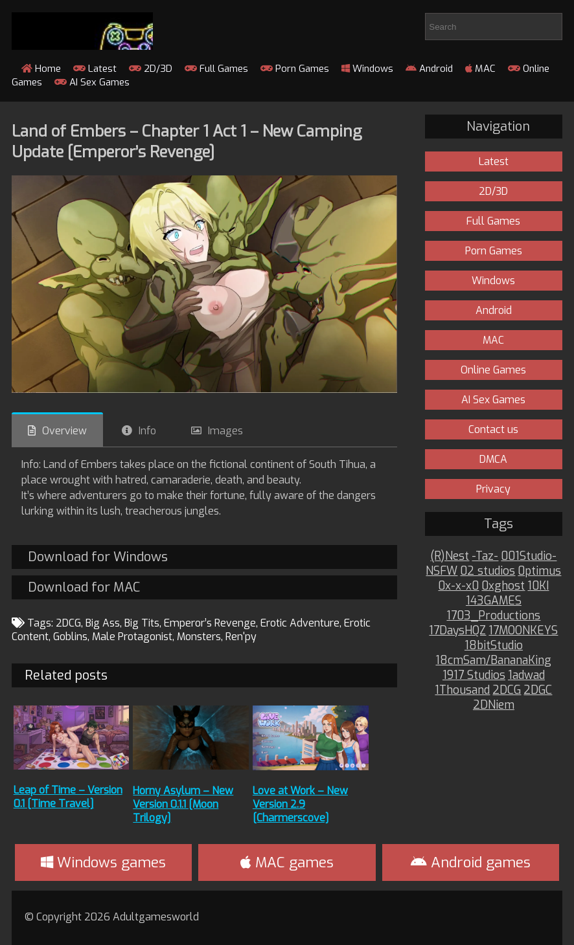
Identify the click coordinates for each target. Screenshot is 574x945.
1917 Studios (473, 675)
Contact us (493, 429)
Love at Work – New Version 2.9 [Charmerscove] (300, 804)
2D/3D (150, 68)
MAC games (287, 862)
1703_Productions (493, 615)
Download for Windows (98, 557)
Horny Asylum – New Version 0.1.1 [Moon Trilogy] (183, 804)
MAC (480, 68)
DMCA (493, 459)
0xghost (503, 586)
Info (147, 431)
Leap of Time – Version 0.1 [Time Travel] (68, 796)
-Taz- (485, 556)
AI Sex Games (92, 82)
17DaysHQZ (457, 630)
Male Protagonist (132, 636)
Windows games (103, 862)
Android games (471, 862)
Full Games (216, 68)
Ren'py (241, 636)
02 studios (487, 571)
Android (429, 68)
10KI (538, 586)
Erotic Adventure (299, 623)
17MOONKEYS (523, 630)
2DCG (68, 623)
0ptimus (539, 571)
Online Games (493, 370)
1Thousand (462, 690)
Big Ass (103, 623)
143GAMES (494, 601)
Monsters (199, 636)
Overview (64, 431)
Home (41, 68)
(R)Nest (449, 556)
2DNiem (493, 705)
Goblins (70, 636)
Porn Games (294, 68)
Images (225, 431)
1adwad (526, 675)
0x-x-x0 (458, 586)
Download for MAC (84, 587)
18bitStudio (494, 645)
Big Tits (141, 623)
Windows (367, 68)
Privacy (493, 489)
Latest (95, 68)
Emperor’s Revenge (210, 623)
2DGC (537, 690)
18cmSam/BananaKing (493, 660)
